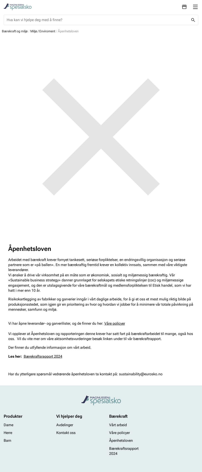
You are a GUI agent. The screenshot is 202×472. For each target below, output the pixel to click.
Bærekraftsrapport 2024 (43, 356)
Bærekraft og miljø (15, 31)
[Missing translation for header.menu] (195, 7)
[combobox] (97, 19)
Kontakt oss (66, 433)
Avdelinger (64, 425)
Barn (7, 441)
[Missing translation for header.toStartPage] (17, 6)
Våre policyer (114, 323)
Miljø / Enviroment (42, 31)
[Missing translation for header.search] (193, 20)
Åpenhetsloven (121, 441)
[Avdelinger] (184, 7)
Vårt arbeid (118, 425)
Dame (8, 425)
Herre (8, 433)
